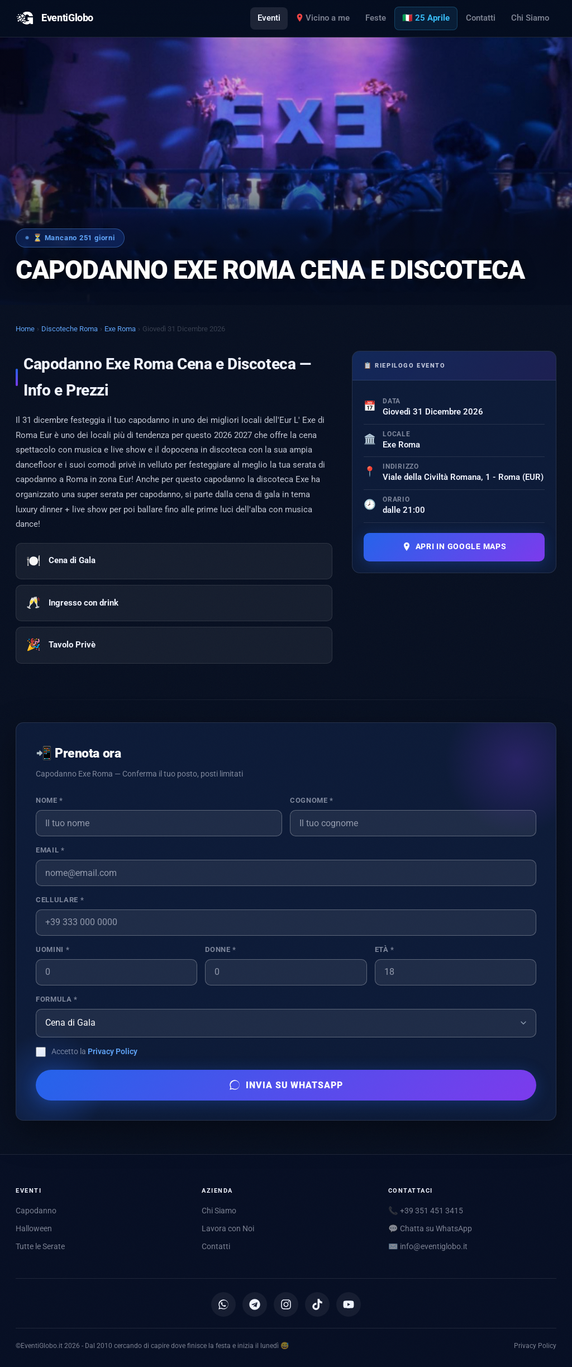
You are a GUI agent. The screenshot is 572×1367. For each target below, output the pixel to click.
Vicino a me (323, 18)
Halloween (34, 1228)
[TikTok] (317, 1304)
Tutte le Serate (40, 1246)
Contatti (480, 18)
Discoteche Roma (69, 329)
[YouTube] (348, 1304)
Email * (50, 850)
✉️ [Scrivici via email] (428, 1246)
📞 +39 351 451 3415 (425, 1210)
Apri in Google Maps (454, 546)
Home (25, 329)
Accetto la (94, 1051)
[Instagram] (286, 1304)
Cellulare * (60, 900)
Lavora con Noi (228, 1228)
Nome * (49, 800)
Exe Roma (120, 329)
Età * (384, 949)
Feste (375, 18)
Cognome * (311, 800)
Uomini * (52, 949)
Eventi (269, 18)
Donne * (220, 949)
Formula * (57, 999)
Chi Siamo (530, 18)
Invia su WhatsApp (286, 1084)
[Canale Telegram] (254, 1304)
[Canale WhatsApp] (223, 1304)
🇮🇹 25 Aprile (426, 18)
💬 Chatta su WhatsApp (430, 1228)
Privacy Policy (112, 1051)
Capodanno (36, 1210)
